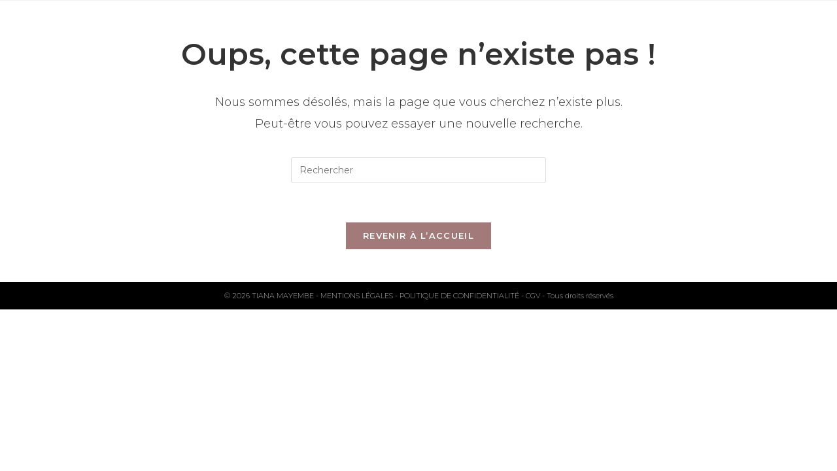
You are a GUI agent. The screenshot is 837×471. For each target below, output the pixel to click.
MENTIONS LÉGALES (357, 295)
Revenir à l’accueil (418, 235)
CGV (534, 295)
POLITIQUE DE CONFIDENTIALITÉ (460, 295)
